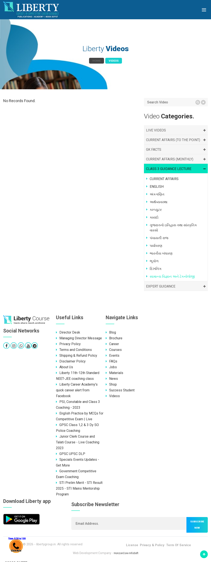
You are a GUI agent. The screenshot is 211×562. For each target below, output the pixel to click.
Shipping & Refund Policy (76, 355)
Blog (111, 332)
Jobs (111, 367)
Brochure (114, 338)
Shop (111, 384)
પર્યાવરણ (156, 246)
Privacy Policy (68, 344)
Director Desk (68, 332)
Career (112, 344)
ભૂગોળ (154, 261)
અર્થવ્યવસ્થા (158, 202)
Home (96, 60)
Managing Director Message (79, 338)
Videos (113, 396)
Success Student (120, 390)
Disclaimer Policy (71, 361)
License (132, 545)
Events (112, 355)
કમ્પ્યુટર (156, 210)
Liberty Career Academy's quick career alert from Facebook (77, 390)
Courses (114, 350)
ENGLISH (157, 187)
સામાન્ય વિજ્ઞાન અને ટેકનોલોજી (172, 276)
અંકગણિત (157, 194)
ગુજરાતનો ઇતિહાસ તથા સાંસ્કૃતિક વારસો (173, 227)
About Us (64, 367)
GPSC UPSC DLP (70, 454)
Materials (114, 373)
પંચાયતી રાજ (159, 238)
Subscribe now (197, 524)
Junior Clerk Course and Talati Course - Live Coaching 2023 (77, 442)
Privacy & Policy (152, 545)
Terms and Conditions (74, 350)
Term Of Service (178, 545)
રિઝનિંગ (155, 269)
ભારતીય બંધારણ (161, 253)
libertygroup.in (46, 544)
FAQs (111, 361)
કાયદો (154, 217)
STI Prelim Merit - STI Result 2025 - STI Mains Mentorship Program (79, 488)
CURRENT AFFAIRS (164, 179)
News (112, 379)
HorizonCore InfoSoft (126, 553)
